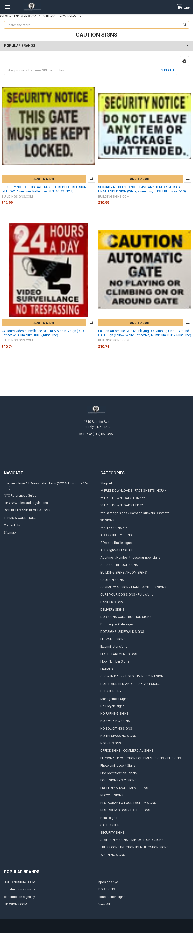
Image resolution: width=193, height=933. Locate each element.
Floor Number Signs (114, 661)
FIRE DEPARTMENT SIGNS (118, 654)
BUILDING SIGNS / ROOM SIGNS (123, 572)
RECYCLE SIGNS (111, 795)
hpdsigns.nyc (108, 882)
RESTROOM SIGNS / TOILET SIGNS (125, 810)
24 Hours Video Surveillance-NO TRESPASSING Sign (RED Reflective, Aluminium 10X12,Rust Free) (43, 333)
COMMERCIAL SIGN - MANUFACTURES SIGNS (133, 587)
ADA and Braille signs (116, 543)
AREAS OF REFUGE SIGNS (119, 565)
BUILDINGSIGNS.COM (19, 882)
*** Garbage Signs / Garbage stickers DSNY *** (134, 513)
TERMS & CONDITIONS (20, 518)
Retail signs (108, 818)
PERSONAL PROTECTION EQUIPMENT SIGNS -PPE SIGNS (140, 758)
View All (104, 904)
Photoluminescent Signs (117, 765)
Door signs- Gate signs (117, 624)
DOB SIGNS (106, 889)
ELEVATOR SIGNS (113, 639)
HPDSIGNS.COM (15, 904)
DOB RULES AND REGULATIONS (27, 510)
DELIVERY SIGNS (112, 609)
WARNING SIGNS (112, 855)
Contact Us (12, 525)
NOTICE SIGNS (110, 743)
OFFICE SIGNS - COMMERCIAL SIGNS (127, 751)
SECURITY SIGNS (112, 832)
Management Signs (114, 699)
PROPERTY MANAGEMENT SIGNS (124, 788)
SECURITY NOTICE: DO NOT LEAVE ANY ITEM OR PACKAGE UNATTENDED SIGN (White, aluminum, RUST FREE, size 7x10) (142, 189)
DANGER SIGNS (111, 602)
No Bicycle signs (112, 706)
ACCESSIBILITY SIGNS (116, 535)
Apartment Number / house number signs (130, 557)
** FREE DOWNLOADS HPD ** (121, 505)
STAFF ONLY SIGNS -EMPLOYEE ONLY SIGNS (132, 840)
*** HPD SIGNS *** (113, 528)
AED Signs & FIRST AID (117, 550)
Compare (91, 179)
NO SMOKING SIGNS (115, 721)
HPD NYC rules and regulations (26, 503)
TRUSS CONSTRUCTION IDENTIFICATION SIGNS (134, 847)
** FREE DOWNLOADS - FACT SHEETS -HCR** (133, 490)
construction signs (111, 897)
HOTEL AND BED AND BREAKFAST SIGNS (130, 684)
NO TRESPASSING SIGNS (118, 736)
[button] (184, 61)
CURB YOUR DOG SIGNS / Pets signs (126, 594)
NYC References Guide (20, 495)
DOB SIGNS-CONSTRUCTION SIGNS (126, 617)
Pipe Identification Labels (118, 773)
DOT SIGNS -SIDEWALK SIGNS (122, 632)
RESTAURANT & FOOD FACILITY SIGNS (128, 803)
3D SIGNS (107, 520)
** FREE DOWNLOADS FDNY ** (122, 498)
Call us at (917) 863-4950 (96, 434)
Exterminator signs (113, 646)
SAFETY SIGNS (111, 825)
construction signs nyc (20, 889)
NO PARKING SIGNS (114, 713)
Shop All (106, 483)
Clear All (168, 70)
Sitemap (10, 532)
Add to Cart (44, 179)
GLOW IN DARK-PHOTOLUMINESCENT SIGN (131, 676)
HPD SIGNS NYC (111, 691)
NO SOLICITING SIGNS (116, 728)
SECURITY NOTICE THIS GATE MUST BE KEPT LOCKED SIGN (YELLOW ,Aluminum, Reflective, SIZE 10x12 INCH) (44, 189)
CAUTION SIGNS (112, 580)
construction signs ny (19, 897)
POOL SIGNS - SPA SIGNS (118, 780)
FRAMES (106, 669)
